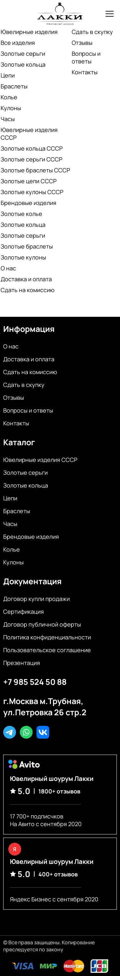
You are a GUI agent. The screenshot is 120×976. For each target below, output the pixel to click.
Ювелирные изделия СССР (29, 133)
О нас (8, 268)
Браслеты (14, 86)
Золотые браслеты (27, 246)
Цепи (8, 75)
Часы (8, 119)
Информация (29, 328)
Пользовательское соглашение (47, 650)
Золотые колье (21, 213)
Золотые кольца (23, 64)
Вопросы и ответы (86, 57)
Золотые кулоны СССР (32, 192)
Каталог (19, 442)
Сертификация (23, 611)
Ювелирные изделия (29, 32)
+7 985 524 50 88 (35, 681)
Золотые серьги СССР (31, 159)
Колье (9, 97)
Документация (32, 581)
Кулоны (11, 108)
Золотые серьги (23, 53)
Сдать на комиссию (27, 290)
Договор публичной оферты (42, 624)
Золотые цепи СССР (29, 181)
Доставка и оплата (26, 279)
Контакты (85, 72)
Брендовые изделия (28, 203)
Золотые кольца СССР (32, 148)
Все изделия (18, 42)
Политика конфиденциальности (47, 637)
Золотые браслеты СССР (35, 170)
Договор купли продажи (36, 599)
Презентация (21, 663)
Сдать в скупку (92, 32)
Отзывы (82, 42)
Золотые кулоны (23, 257)
